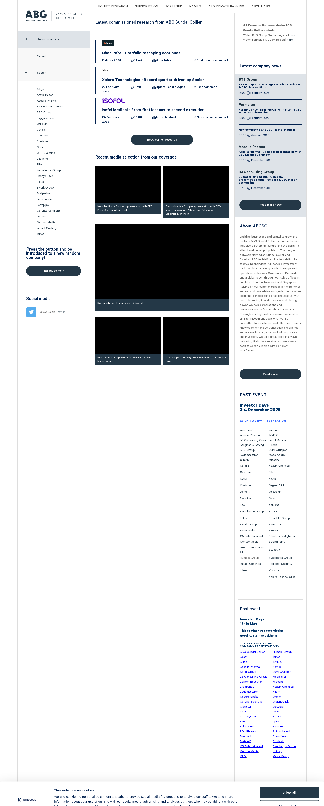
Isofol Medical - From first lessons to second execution (153, 110)
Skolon (273, 530)
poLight (274, 505)
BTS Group (44, 112)
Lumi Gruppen (278, 450)
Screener (173, 6)
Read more (270, 374)
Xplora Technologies (170, 87)
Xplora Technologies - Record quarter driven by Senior (153, 80)
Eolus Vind (247, 726)
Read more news (270, 205)
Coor (40, 147)
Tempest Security (280, 564)
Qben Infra (163, 60)
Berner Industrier (251, 681)
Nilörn (272, 472)
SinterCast (276, 524)
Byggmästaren (46, 118)
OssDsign (275, 492)
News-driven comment (212, 117)
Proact (277, 716)
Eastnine (42, 158)
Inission (274, 430)
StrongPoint (277, 541)
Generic (42, 216)
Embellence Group (49, 170)
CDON (244, 478)
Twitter (60, 312)
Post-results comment (212, 60)
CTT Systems (46, 153)
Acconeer (246, 430)
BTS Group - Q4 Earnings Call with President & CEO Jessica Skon (269, 86)
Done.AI (245, 492)
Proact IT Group (279, 518)
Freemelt (245, 736)
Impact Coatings (47, 228)
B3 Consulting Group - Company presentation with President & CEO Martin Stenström (268, 180)
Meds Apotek (277, 455)
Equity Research (113, 6)
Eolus (40, 182)
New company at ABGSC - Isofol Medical (267, 130)
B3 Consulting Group (50, 106)
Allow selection (289, 781)
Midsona (274, 460)
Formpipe (43, 205)
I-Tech (273, 445)
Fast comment (207, 87)
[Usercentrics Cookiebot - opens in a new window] (27, 798)
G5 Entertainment (48, 211)
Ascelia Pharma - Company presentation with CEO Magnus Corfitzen (270, 154)
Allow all (289, 768)
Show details (216, 795)
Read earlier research (162, 139)
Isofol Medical (166, 117)
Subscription (146, 6)
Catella (41, 129)
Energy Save (45, 176)
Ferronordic (44, 199)
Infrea (40, 234)
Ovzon (273, 498)
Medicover (279, 677)
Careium (42, 124)
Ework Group (45, 187)
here (293, 35)
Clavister (42, 141)
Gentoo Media (46, 222)
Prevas (273, 511)
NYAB (272, 478)
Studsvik (274, 549)
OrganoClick (277, 485)
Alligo (40, 89)
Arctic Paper (45, 95)
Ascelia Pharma (47, 100)
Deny (289, 795)
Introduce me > (53, 271)
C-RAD (244, 460)
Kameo (195, 6)
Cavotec (42, 135)
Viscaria (274, 570)
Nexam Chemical (279, 465)
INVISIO (274, 435)
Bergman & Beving (252, 445)
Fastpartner (44, 193)
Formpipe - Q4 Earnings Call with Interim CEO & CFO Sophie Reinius (270, 111)
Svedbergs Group (280, 558)
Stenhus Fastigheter (282, 536)
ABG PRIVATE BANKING (226, 6)
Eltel (39, 164)
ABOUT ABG (260, 6)
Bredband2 (247, 686)
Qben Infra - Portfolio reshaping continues (141, 53)
